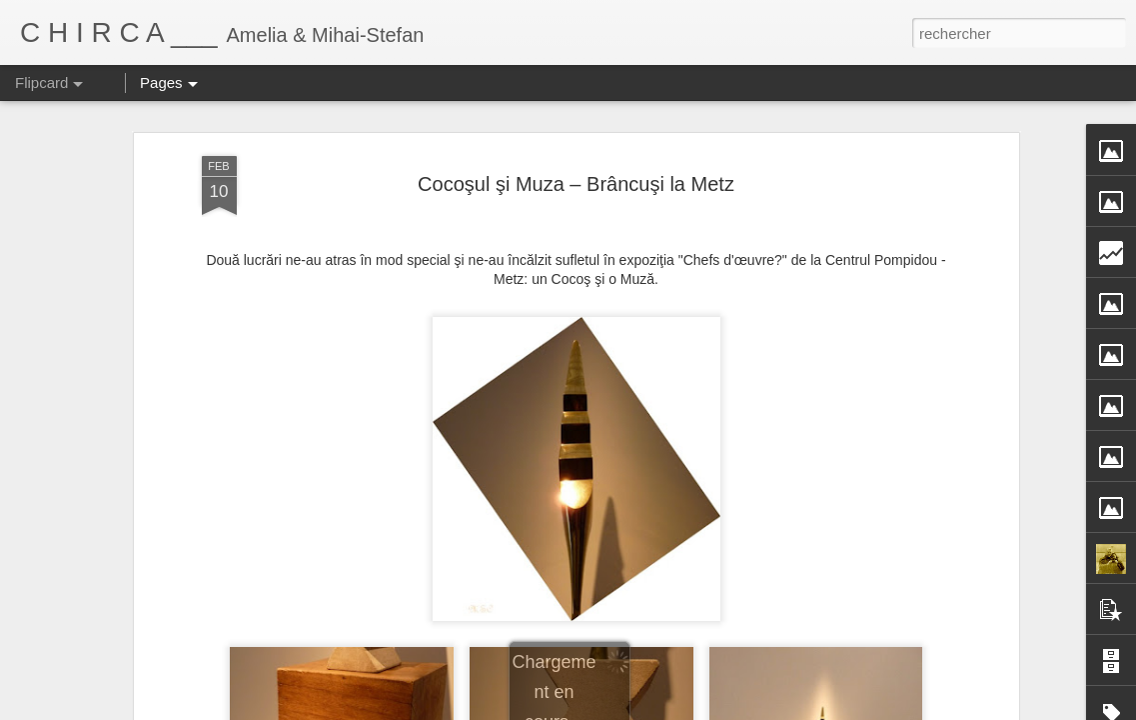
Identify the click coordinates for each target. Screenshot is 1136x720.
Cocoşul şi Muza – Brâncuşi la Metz (576, 184)
